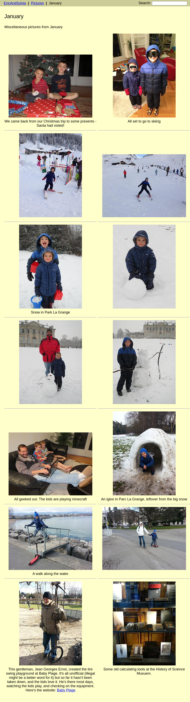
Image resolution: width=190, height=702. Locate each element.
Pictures (37, 3)
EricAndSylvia (15, 3)
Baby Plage (66, 690)
